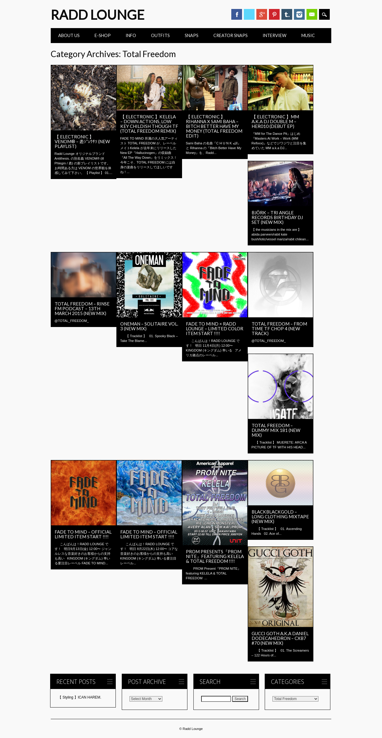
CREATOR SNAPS (230, 35)
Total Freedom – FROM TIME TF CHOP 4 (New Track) (279, 328)
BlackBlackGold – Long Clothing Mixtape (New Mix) (280, 516)
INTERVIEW (274, 35)
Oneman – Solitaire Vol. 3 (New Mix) (149, 326)
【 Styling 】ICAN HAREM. (79, 697)
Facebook (236, 14)
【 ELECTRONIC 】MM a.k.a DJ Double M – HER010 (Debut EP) (275, 121)
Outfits (160, 35)
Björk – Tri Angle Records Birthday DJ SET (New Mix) (277, 217)
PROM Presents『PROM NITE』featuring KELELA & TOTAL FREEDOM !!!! (215, 556)
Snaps (191, 35)
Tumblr (286, 14)
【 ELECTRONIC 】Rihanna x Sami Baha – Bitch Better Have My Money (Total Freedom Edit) (214, 126)
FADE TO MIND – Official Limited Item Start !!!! (83, 534)
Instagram (299, 14)
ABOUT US (69, 35)
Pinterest (274, 14)
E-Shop (103, 35)
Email (311, 14)
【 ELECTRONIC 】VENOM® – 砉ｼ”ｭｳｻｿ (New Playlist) (82, 141)
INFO (131, 35)
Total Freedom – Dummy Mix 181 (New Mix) (276, 430)
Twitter (249, 14)
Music (308, 35)
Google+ (261, 14)
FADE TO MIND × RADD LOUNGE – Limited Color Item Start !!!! (214, 328)
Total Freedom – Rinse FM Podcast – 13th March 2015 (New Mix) (82, 308)
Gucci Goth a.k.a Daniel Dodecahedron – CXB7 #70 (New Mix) (280, 638)
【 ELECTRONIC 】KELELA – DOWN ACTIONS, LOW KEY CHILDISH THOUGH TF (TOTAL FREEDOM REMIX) (149, 124)
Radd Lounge (97, 14)
